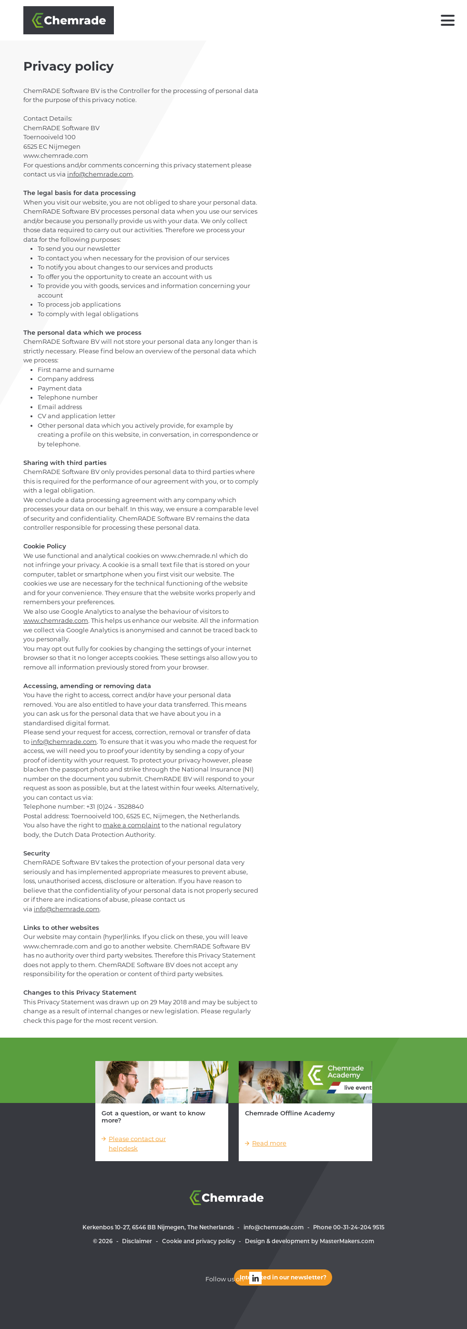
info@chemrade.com (100, 174)
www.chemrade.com (55, 620)
